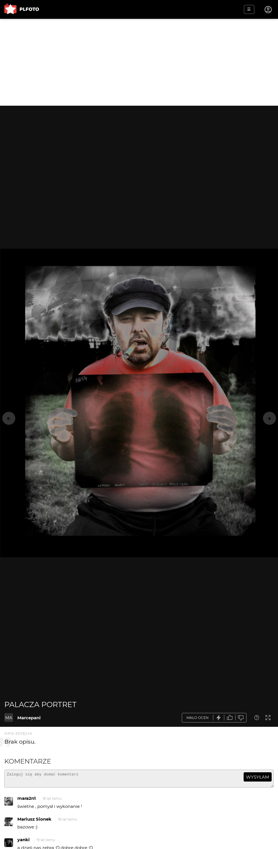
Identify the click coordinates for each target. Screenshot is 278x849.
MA (8, 717)
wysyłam (257, 777)
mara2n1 (26, 801)
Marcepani (29, 717)
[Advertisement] (139, 62)
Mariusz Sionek (34, 821)
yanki (23, 842)
